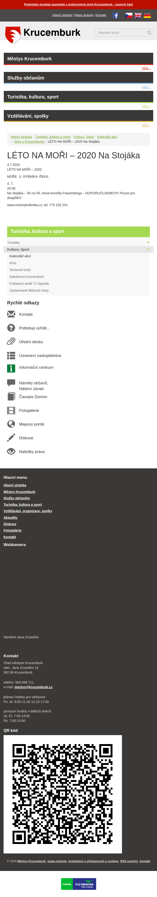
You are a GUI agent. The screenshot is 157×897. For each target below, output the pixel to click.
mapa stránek (57, 861)
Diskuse (26, 438)
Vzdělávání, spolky (28, 116)
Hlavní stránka (62, 15)
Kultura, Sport (84, 137)
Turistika (78, 242)
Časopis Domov (33, 397)
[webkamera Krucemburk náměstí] (78, 591)
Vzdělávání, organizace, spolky (28, 511)
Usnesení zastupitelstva (40, 355)
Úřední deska (31, 342)
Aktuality (11, 518)
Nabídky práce (32, 451)
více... (146, 68)
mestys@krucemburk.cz (33, 687)
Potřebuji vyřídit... (34, 328)
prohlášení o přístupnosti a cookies (93, 861)
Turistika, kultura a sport (52, 137)
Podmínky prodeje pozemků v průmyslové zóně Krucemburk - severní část (78, 4)
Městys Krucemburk (29, 58)
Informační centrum (36, 367)
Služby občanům (25, 77)
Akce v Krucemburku (29, 141)
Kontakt (101, 15)
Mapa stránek (84, 15)
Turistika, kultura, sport (32, 96)
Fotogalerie (29, 410)
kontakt (145, 861)
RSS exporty (129, 861)
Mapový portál (31, 424)
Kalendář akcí (107, 137)
